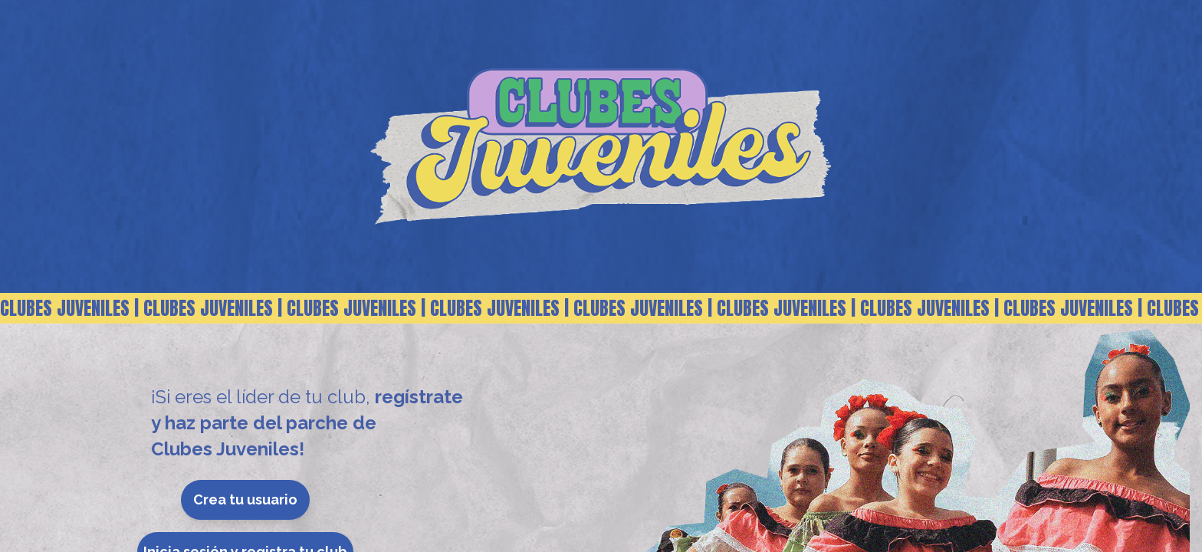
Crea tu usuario (245, 499)
